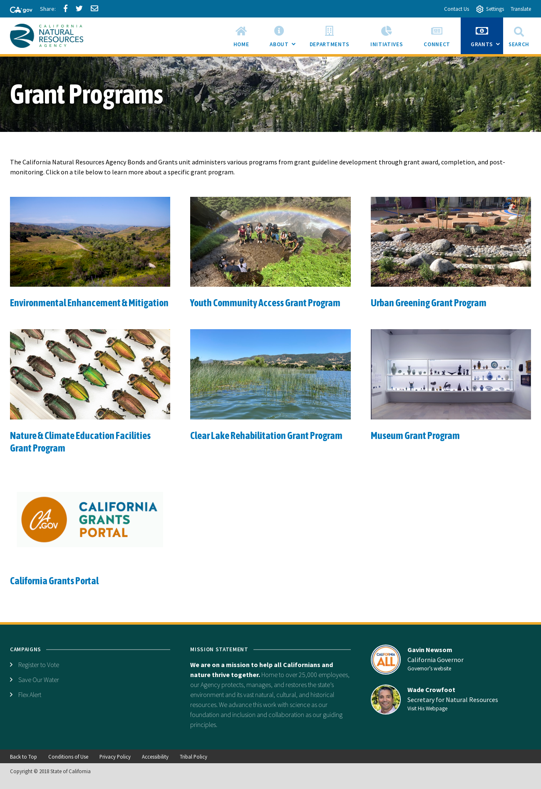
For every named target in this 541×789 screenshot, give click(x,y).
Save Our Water (38, 679)
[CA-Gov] (17, 10)
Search (519, 35)
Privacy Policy (115, 756)
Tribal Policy (193, 756)
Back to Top (23, 756)
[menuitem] (241, 35)
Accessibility (155, 756)
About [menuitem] (284, 38)
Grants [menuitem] (487, 38)
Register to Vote (38, 664)
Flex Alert (29, 694)
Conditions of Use (68, 756)
